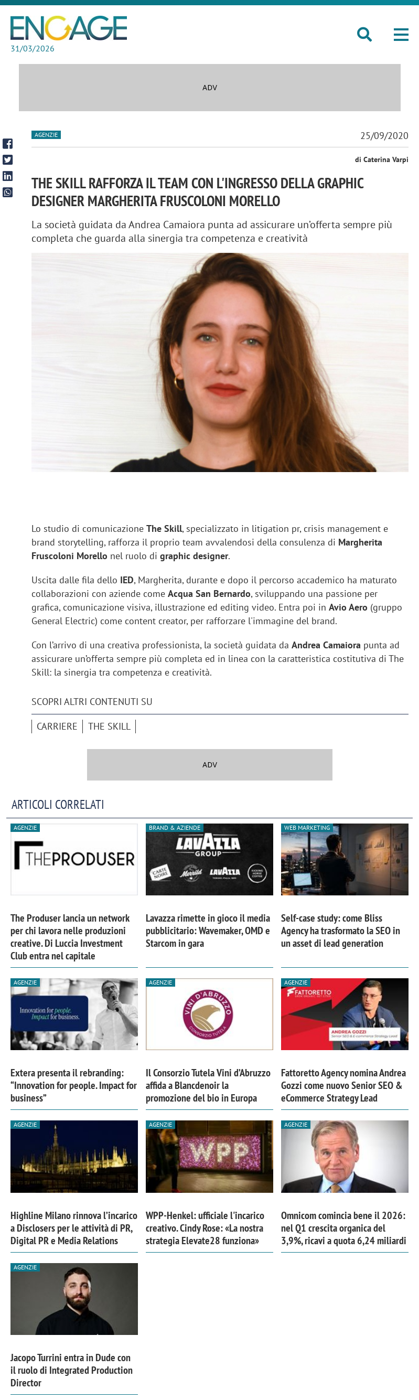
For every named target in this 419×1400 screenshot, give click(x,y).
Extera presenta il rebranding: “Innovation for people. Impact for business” (73, 1085)
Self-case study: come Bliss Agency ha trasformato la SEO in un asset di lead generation (340, 930)
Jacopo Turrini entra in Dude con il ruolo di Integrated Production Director (71, 1370)
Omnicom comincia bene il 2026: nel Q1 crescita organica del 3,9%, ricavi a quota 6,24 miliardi (343, 1228)
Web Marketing (307, 827)
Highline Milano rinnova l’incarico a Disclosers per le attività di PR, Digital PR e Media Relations (73, 1228)
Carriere (57, 726)
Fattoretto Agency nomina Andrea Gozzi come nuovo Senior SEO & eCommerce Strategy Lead (343, 1085)
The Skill (109, 726)
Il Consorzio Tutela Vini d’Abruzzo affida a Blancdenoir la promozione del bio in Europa (208, 1085)
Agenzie (46, 134)
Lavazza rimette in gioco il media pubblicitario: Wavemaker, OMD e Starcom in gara (208, 930)
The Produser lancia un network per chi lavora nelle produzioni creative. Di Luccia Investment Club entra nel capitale (70, 937)
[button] (401, 34)
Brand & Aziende (174, 827)
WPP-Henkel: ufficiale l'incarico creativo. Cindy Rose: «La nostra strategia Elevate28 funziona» (205, 1228)
